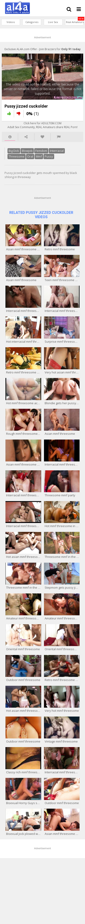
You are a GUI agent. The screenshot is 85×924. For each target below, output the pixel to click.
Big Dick (12, 153)
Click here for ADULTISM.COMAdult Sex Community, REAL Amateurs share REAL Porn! (42, 127)
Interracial (55, 153)
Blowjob (25, 153)
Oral (10, 158)
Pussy (28, 158)
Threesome (72, 153)
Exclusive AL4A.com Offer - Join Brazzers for (43, 49)
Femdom (39, 153)
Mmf (18, 158)
